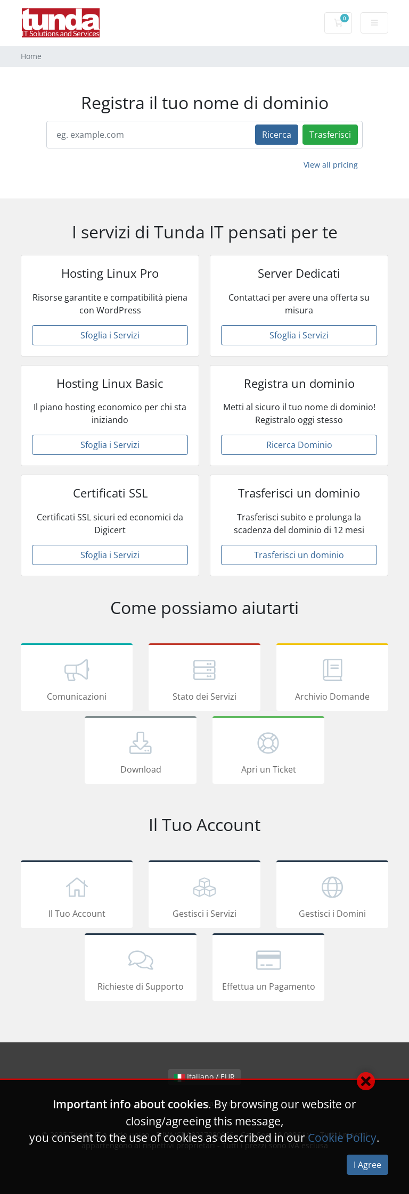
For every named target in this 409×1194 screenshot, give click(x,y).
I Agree (367, 1165)
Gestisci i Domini (332, 896)
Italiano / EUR (204, 1077)
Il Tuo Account (77, 896)
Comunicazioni (77, 679)
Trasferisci (330, 134)
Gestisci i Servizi (204, 896)
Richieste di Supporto (141, 969)
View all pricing (331, 165)
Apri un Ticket (268, 751)
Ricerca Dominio (299, 445)
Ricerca (276, 134)
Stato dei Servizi (204, 679)
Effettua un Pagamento (268, 969)
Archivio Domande (332, 679)
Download (141, 751)
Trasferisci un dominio (299, 555)
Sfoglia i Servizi (110, 335)
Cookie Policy (342, 1137)
